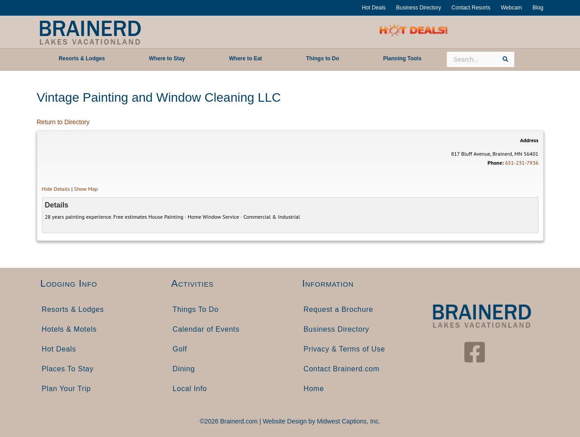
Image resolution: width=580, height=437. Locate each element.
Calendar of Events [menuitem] (206, 329)
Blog (537, 8)
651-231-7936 (521, 162)
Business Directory (418, 8)
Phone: (496, 162)
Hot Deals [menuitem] (59, 349)
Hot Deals (374, 8)
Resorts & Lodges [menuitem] (73, 309)
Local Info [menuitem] (190, 388)
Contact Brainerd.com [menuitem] (342, 369)
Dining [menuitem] (184, 369)
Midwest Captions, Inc (347, 421)
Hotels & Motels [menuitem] (69, 329)
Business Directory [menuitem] (336, 329)
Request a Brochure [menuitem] (338, 309)
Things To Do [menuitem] (196, 309)
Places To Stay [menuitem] (68, 369)
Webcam (511, 8)
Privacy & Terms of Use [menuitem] (344, 349)
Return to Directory (63, 122)
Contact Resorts (471, 8)
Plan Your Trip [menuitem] (66, 388)
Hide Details (56, 188)
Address (529, 140)
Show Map (86, 188)
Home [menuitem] (314, 388)
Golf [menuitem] (180, 349)
